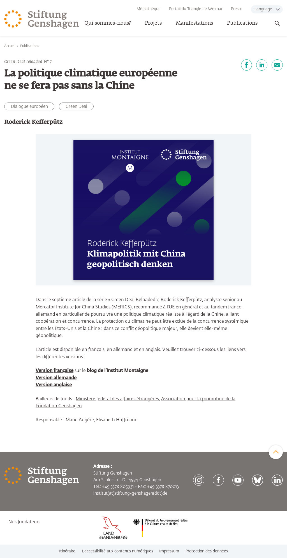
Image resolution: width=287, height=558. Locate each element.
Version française (54, 371)
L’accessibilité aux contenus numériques (117, 551)
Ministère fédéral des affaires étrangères (117, 399)
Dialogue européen (29, 106)
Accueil (9, 46)
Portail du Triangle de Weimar (196, 9)
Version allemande (56, 378)
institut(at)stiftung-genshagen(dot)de (130, 493)
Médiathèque (148, 9)
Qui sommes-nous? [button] (107, 23)
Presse (236, 9)
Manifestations (194, 23)
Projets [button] (153, 23)
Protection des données (207, 551)
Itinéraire (67, 551)
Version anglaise (54, 385)
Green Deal (76, 106)
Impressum (169, 551)
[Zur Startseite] (41, 19)
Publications (242, 23)
